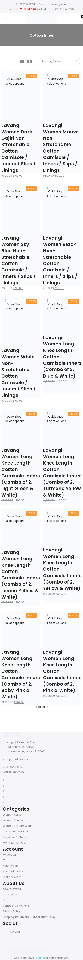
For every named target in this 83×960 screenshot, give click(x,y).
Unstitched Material (15, 831)
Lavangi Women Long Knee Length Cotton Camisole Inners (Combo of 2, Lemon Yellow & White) (20, 574)
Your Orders (10, 866)
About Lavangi (12, 889)
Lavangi (15, 932)
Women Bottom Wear (17, 826)
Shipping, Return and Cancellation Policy (29, 917)
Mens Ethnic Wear (14, 843)
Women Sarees (13, 820)
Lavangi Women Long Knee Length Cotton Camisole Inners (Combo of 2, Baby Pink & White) (20, 674)
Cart (6, 860)
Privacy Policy (11, 911)
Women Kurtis (12, 815)
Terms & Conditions (16, 906)
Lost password (12, 877)
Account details (13, 871)
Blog (5, 900)
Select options (14, 83)
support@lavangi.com (19, 759)
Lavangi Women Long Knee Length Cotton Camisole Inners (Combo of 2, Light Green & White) (20, 472)
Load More (41, 707)
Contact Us (10, 894)
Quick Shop (14, 79)
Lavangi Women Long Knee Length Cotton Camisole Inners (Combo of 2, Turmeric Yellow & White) (62, 472)
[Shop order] (60, 61)
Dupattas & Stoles (14, 837)
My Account (11, 854)
